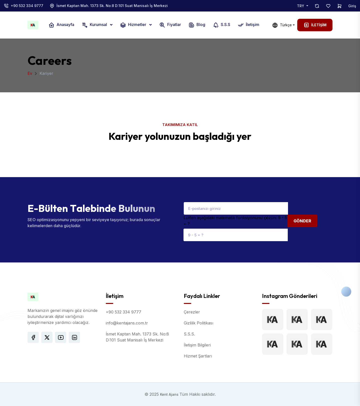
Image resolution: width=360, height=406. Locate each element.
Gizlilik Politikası (198, 322)
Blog (196, 25)
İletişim (248, 25)
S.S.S (221, 25)
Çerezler (192, 311)
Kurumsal (95, 25)
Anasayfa (61, 25)
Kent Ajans (170, 394)
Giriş (352, 6)
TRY (301, 6)
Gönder (302, 220)
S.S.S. (189, 333)
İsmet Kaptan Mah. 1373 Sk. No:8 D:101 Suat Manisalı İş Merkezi (112, 6)
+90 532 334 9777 (27, 6)
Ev (30, 73)
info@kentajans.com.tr (127, 322)
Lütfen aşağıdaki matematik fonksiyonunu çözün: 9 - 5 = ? (235, 220)
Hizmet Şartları (198, 355)
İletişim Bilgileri (197, 344)
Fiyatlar (170, 25)
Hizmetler (133, 25)
